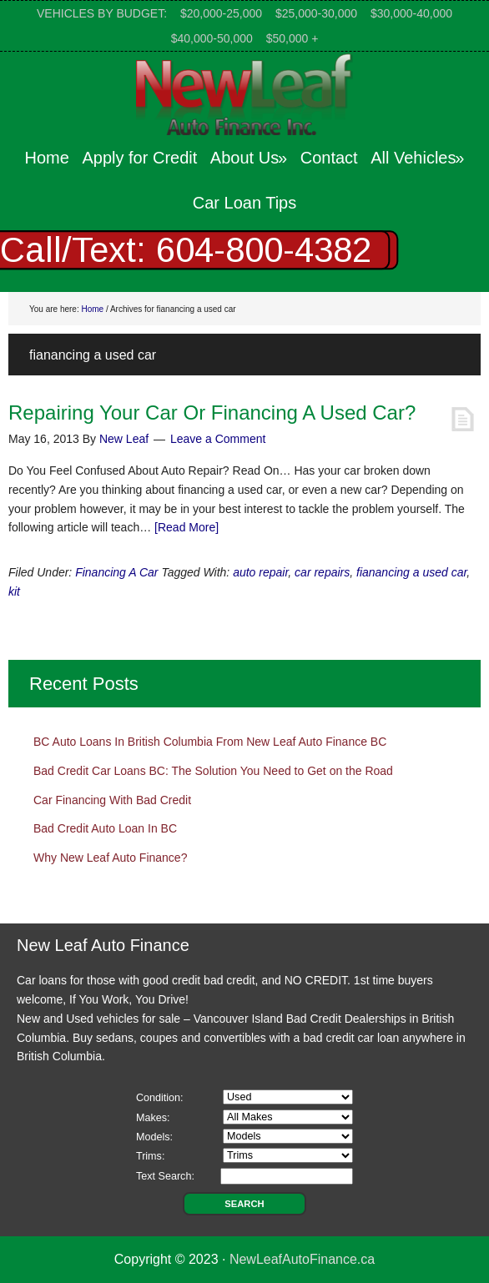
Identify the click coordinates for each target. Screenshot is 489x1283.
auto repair (260, 572)
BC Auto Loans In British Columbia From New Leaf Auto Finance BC (209, 741)
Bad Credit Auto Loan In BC (105, 828)
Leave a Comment (217, 438)
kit (14, 591)
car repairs (322, 572)
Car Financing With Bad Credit (112, 800)
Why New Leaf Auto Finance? (110, 857)
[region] (244, 250)
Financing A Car (116, 572)
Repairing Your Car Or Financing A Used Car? (212, 412)
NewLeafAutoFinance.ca (302, 1259)
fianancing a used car (411, 572)
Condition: (160, 1098)
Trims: (150, 1156)
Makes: (153, 1118)
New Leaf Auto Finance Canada (244, 93)
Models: (154, 1137)
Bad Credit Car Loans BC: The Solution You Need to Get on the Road (213, 770)
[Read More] (186, 527)
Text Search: (165, 1176)
